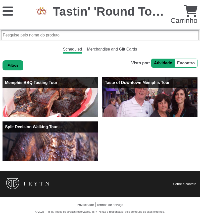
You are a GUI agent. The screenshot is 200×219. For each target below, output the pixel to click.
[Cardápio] (8, 11)
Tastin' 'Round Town (111, 11)
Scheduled (72, 49)
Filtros (13, 65)
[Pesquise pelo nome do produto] (100, 35)
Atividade (163, 63)
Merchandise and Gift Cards (112, 49)
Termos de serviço (110, 205)
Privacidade (85, 205)
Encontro (186, 63)
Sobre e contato (184, 184)
